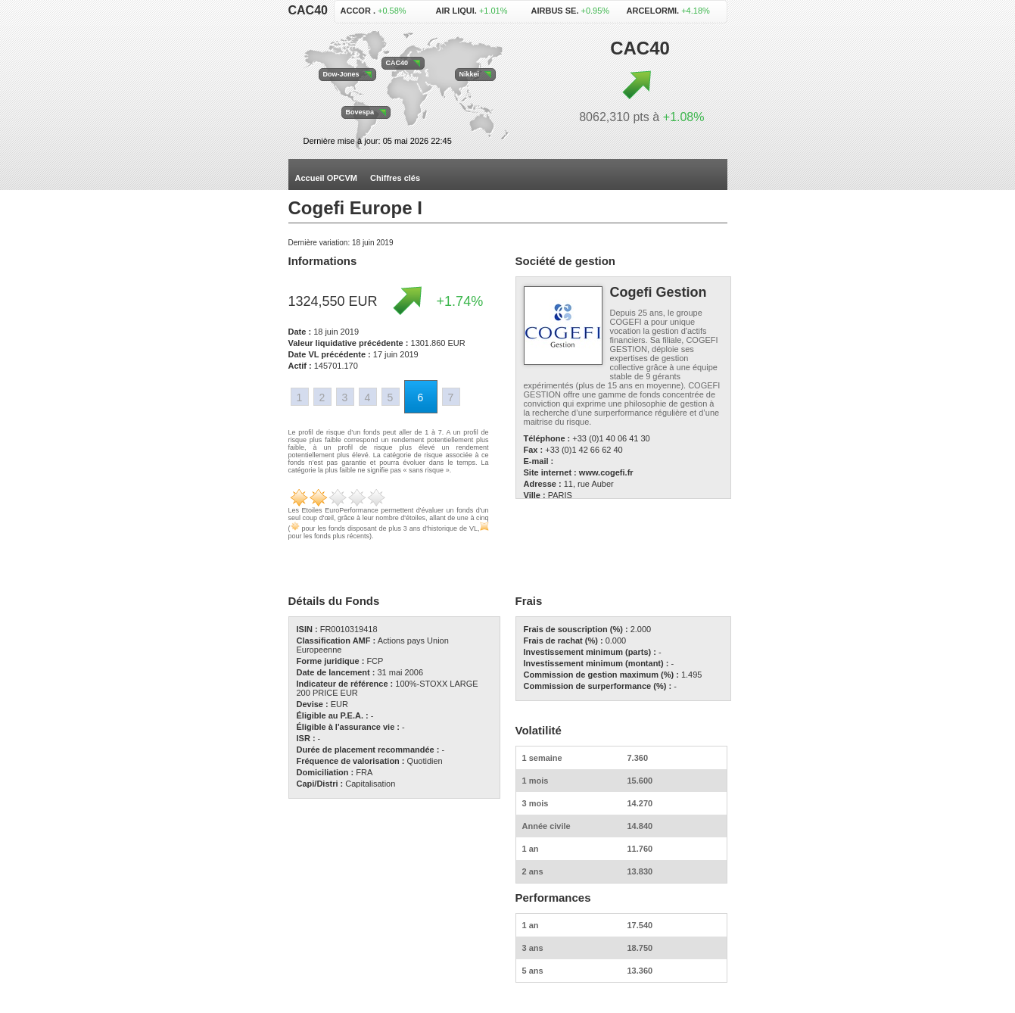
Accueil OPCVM (326, 177)
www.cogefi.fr (606, 472)
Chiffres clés (395, 177)
